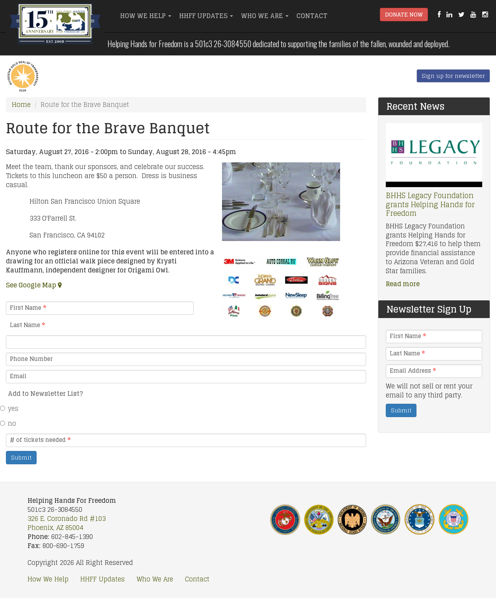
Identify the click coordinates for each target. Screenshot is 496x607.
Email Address (413, 371)
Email (18, 376)
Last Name (27, 325)
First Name (28, 308)
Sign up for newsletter (453, 76)
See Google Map (31, 285)
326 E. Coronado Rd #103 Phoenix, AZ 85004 (66, 523)
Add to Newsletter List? (45, 393)
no (11, 423)
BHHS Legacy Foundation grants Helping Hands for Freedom (430, 204)
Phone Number (31, 359)
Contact (312, 15)
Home (21, 104)
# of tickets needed (40, 440)
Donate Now (404, 14)
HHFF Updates (206, 15)
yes (12, 408)
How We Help (145, 15)
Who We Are (265, 15)
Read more (403, 283)
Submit (21, 457)
